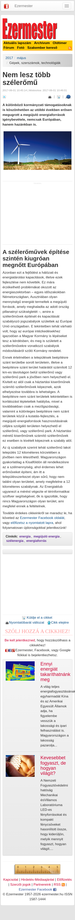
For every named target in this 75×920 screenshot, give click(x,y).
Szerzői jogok (20, 884)
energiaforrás (36, 540)
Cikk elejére (58, 622)
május (21, 58)
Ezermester (24, 6)
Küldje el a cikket (37, 617)
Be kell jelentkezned (20, 640)
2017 (9, 58)
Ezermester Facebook (37, 889)
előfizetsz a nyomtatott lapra (32, 523)
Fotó (20, 48)
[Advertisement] (38, 214)
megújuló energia (46, 536)
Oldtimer (60, 43)
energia (25, 536)
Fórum (9, 48)
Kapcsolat (10, 879)
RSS (59, 884)
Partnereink (42, 884)
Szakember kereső (42, 48)
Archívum (42, 43)
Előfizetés (64, 879)
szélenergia (14, 540)
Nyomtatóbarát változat (24, 622)
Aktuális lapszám (17, 43)
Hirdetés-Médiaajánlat (37, 879)
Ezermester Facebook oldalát (42, 518)
